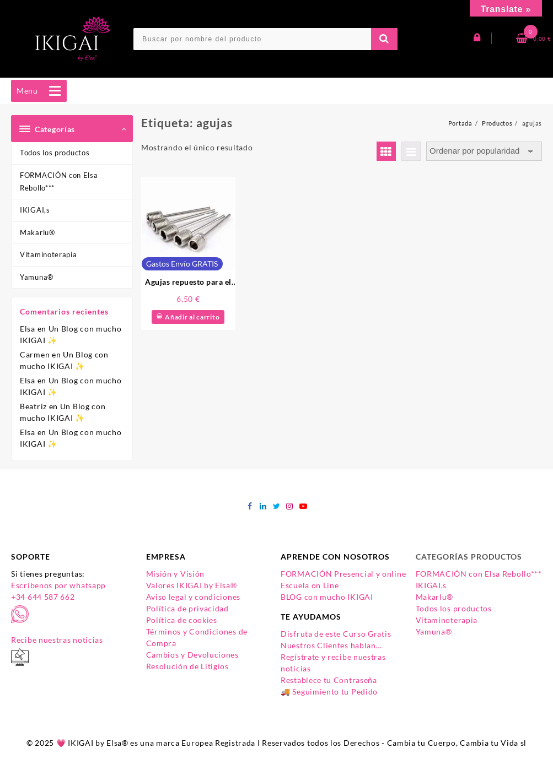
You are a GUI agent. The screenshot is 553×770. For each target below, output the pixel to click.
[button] (27, 91)
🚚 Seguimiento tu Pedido (329, 691)
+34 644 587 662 (43, 596)
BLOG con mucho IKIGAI (327, 596)
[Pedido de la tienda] (484, 151)
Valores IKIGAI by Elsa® (191, 585)
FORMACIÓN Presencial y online (343, 573)
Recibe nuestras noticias (57, 639)
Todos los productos (54, 152)
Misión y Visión (175, 573)
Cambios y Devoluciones (192, 654)
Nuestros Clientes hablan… (331, 645)
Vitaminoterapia (48, 254)
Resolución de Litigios (187, 666)
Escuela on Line (310, 585)
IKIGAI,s (35, 209)
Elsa (27, 328)
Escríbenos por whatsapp (58, 585)
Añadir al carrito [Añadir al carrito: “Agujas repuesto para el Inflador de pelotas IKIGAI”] (192, 317)
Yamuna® (36, 277)
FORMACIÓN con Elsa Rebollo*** (59, 181)
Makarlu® (37, 232)
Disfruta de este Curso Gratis (336, 633)
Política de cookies (181, 620)
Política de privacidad (187, 608)
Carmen (35, 354)
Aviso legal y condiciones (193, 596)
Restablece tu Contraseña (329, 680)
